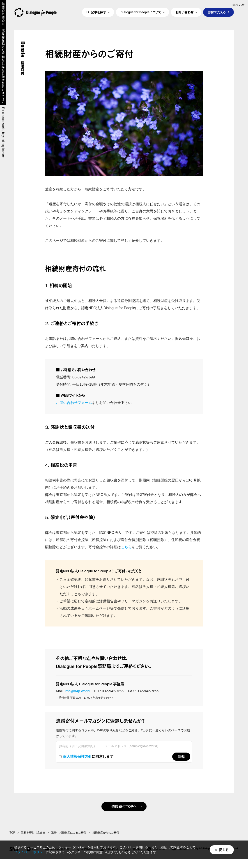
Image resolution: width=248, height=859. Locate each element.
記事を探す (98, 15)
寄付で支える (217, 15)
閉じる (224, 849)
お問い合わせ (184, 15)
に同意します (86, 756)
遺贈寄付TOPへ (124, 806)
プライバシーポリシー (30, 852)
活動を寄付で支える (33, 832)
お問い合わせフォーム (74, 403)
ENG (235, 4)
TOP (12, 832)
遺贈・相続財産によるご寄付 (68, 832)
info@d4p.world (77, 691)
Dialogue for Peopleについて (140, 15)
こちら (126, 547)
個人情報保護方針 (77, 756)
